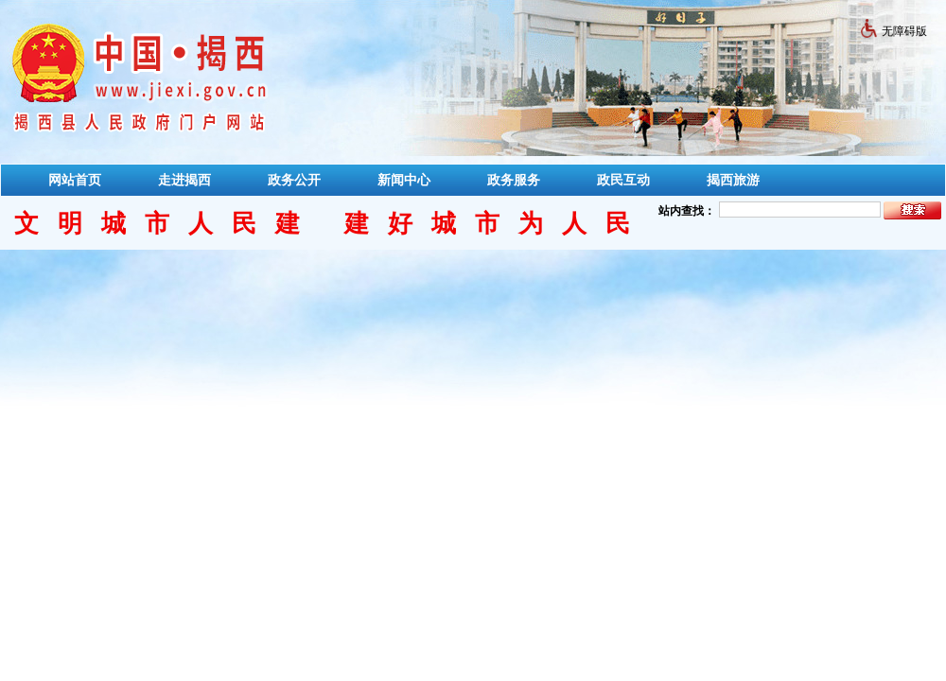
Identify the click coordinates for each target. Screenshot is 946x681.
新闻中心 (403, 179)
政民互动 (623, 179)
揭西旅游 (733, 179)
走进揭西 (184, 179)
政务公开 (294, 179)
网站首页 (74, 179)
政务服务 (513, 179)
